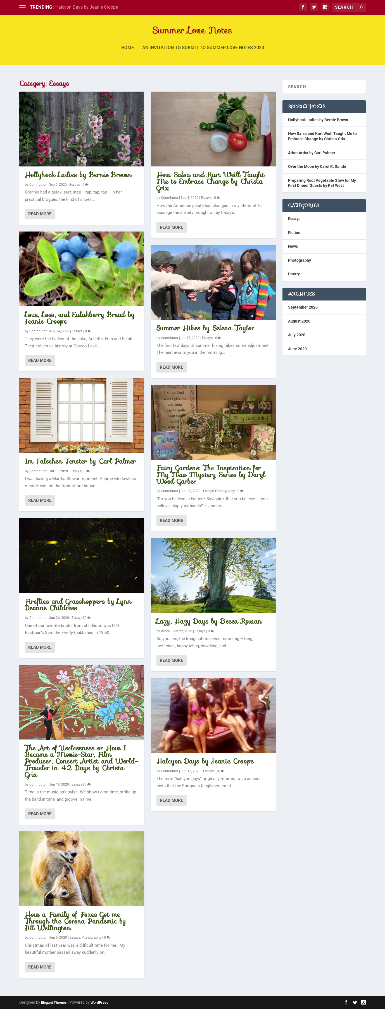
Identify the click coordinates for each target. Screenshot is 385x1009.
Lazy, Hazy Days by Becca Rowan (209, 621)
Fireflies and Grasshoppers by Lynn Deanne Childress (78, 604)
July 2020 (296, 335)
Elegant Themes (54, 1002)
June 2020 (297, 349)
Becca (165, 631)
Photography (91, 937)
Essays (74, 185)
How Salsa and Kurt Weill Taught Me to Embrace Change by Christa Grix (210, 182)
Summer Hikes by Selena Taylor (205, 328)
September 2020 (303, 307)
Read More (39, 213)
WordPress (99, 1002)
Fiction (294, 232)
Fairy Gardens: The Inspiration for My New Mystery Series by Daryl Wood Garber (210, 475)
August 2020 (299, 321)
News (293, 246)
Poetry (294, 274)
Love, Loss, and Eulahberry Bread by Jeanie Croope (80, 318)
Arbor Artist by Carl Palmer (311, 153)
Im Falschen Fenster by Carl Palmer (80, 461)
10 (220, 771)
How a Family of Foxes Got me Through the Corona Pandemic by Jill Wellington (75, 921)
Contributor (38, 185)
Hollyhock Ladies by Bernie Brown (78, 175)
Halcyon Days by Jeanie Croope (86, 7)
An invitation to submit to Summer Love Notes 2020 (203, 51)
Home (127, 51)
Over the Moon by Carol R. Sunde (317, 166)
